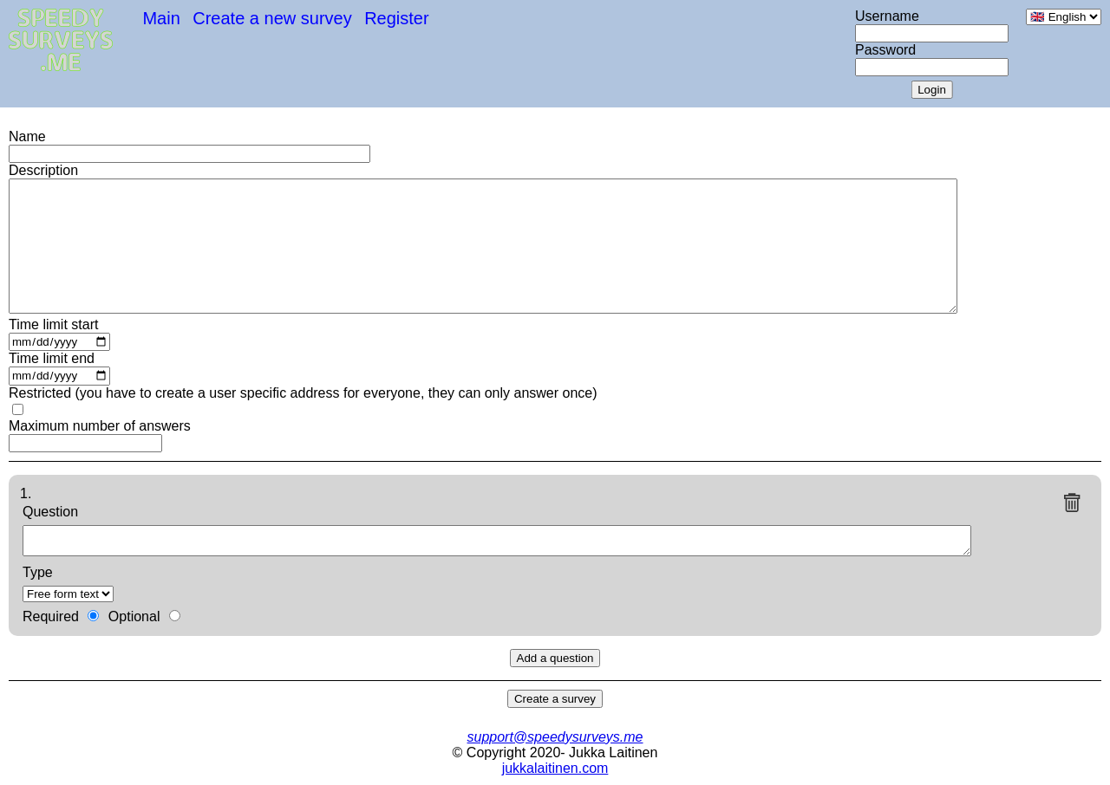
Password (885, 49)
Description (43, 170)
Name (27, 136)
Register (396, 18)
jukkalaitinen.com (555, 768)
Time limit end (52, 358)
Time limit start (53, 324)
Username (887, 16)
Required (51, 616)
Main (161, 18)
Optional (134, 616)
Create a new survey (272, 18)
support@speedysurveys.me (555, 737)
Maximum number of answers (100, 425)
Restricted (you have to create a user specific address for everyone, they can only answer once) (303, 393)
